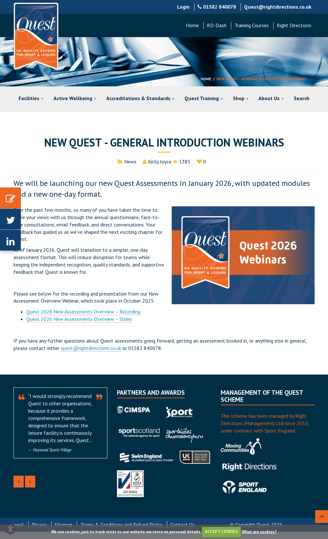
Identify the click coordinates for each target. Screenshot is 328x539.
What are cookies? (259, 531)
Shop (241, 98)
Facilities (31, 98)
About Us (271, 98)
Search (301, 98)
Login (183, 7)
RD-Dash (216, 25)
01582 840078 (217, 7)
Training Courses (251, 25)
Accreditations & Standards (140, 98)
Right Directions (294, 25)
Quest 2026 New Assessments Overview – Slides (79, 319)
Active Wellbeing (74, 98)
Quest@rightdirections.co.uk (277, 7)
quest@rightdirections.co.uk (91, 348)
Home (192, 25)
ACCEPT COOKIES (221, 531)
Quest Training (203, 98)
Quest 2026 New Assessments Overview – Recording (83, 311)
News (130, 161)
